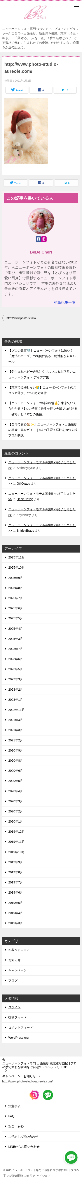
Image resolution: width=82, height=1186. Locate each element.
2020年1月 (15, 821)
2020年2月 (15, 811)
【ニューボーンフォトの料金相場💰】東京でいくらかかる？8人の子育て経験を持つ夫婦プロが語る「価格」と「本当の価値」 (42, 408)
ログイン (14, 1007)
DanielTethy (25, 499)
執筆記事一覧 (64, 302)
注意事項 (14, 1106)
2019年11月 (16, 841)
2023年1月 (15, 699)
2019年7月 (15, 882)
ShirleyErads (25, 530)
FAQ (11, 1116)
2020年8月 (15, 760)
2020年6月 (15, 770)
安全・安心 (16, 1126)
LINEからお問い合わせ (24, 1146)
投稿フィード (17, 1017)
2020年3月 (15, 801)
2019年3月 (15, 923)
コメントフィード (20, 1027)
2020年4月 (15, 791)
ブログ (12, 980)
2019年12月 (16, 831)
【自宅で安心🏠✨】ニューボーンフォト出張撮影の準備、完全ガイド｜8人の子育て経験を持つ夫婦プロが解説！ (42, 430)
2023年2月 (15, 689)
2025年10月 (16, 567)
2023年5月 (15, 669)
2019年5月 (15, 903)
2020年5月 (15, 781)
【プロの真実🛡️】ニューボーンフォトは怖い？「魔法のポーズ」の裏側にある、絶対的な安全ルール (42, 356)
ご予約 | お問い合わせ (23, 1136)
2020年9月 (15, 750)
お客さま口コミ (19, 950)
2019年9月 (15, 862)
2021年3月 (15, 730)
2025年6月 (15, 608)
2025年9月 (15, 578)
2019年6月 (15, 892)
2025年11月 (16, 557)
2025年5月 (15, 618)
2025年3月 (15, 638)
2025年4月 (15, 628)
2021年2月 (15, 740)
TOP (39, 1065)
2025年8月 (15, 588)
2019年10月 (16, 852)
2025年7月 (15, 598)
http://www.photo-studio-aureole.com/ (24, 318)
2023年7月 (15, 649)
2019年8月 (15, 872)
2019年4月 (15, 913)
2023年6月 (15, 659)
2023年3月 (15, 679)
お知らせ (14, 960)
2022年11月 (16, 710)
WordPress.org (18, 1037)
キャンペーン (17, 970)
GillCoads (23, 483)
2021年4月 (15, 720)
